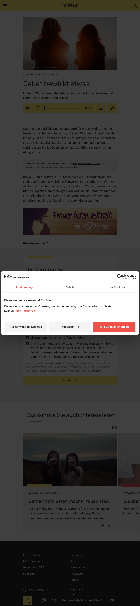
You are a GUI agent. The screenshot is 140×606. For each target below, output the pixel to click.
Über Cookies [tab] (116, 287)
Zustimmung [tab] (24, 287)
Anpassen (70, 326)
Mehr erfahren (25, 310)
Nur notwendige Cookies (26, 326)
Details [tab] (70, 287)
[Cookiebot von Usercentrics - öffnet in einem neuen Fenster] (120, 276)
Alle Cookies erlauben (114, 326)
